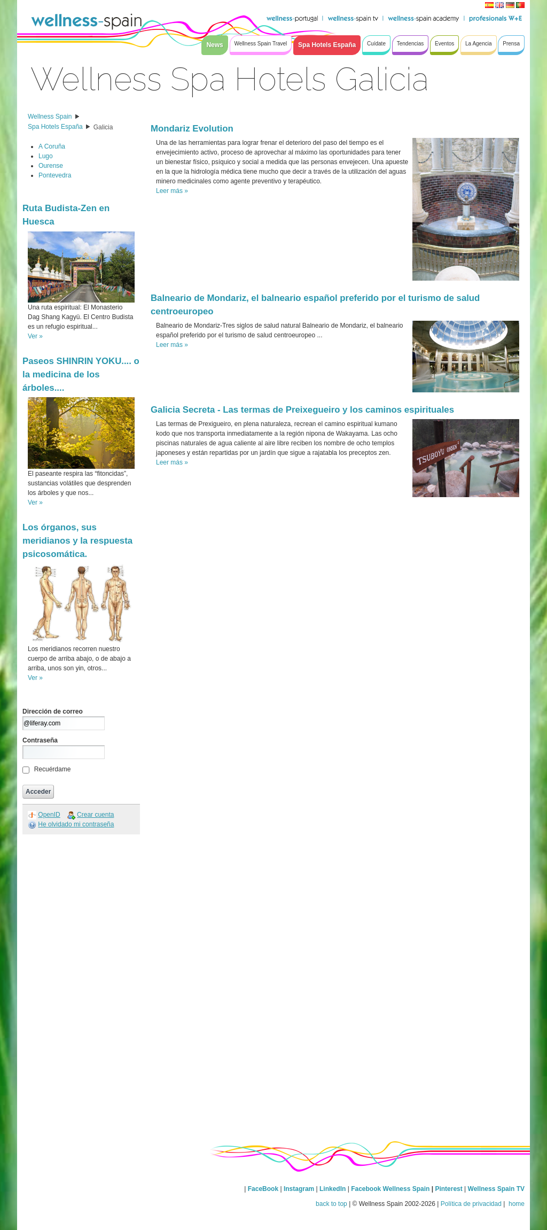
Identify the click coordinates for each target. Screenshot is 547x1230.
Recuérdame (52, 769)
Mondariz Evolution (192, 128)
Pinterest (449, 1189)
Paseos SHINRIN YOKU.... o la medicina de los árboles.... (80, 374)
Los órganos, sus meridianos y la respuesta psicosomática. (77, 540)
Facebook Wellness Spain (390, 1189)
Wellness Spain (50, 116)
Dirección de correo (52, 711)
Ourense (50, 165)
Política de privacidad (471, 1204)
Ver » (35, 336)
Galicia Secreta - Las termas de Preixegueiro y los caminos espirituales (302, 410)
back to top (331, 1204)
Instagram (299, 1189)
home (516, 1204)
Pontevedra (54, 175)
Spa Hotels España (55, 126)
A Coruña (51, 146)
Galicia (103, 127)
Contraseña (40, 740)
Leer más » (172, 191)
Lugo (45, 156)
